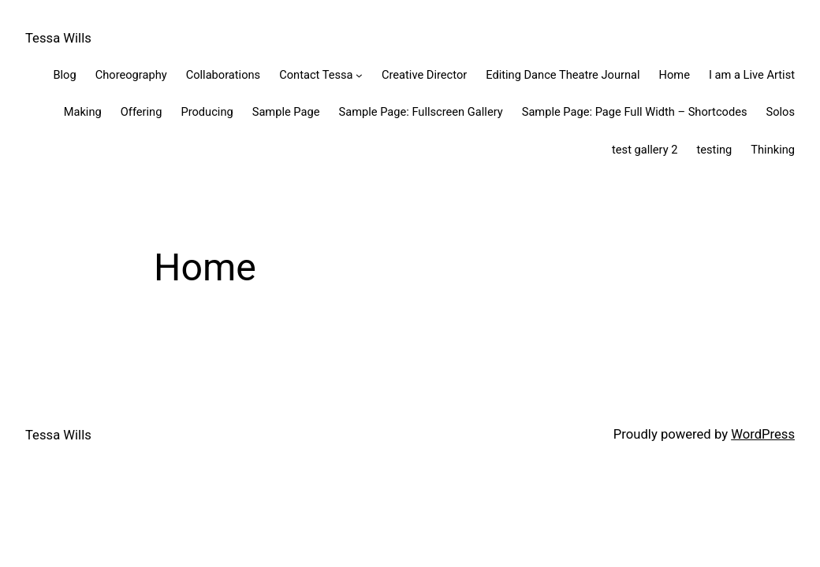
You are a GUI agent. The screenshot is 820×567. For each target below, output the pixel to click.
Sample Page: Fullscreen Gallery (420, 112)
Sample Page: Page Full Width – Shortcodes (634, 112)
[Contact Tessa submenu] (359, 75)
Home (674, 75)
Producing (207, 112)
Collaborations (223, 75)
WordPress (763, 434)
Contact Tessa (315, 75)
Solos (780, 112)
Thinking (773, 150)
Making (83, 112)
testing (714, 150)
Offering (141, 112)
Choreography (131, 75)
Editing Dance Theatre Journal (562, 75)
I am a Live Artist (752, 75)
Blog (64, 75)
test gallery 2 (644, 150)
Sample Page (286, 112)
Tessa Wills (58, 38)
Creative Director (424, 75)
